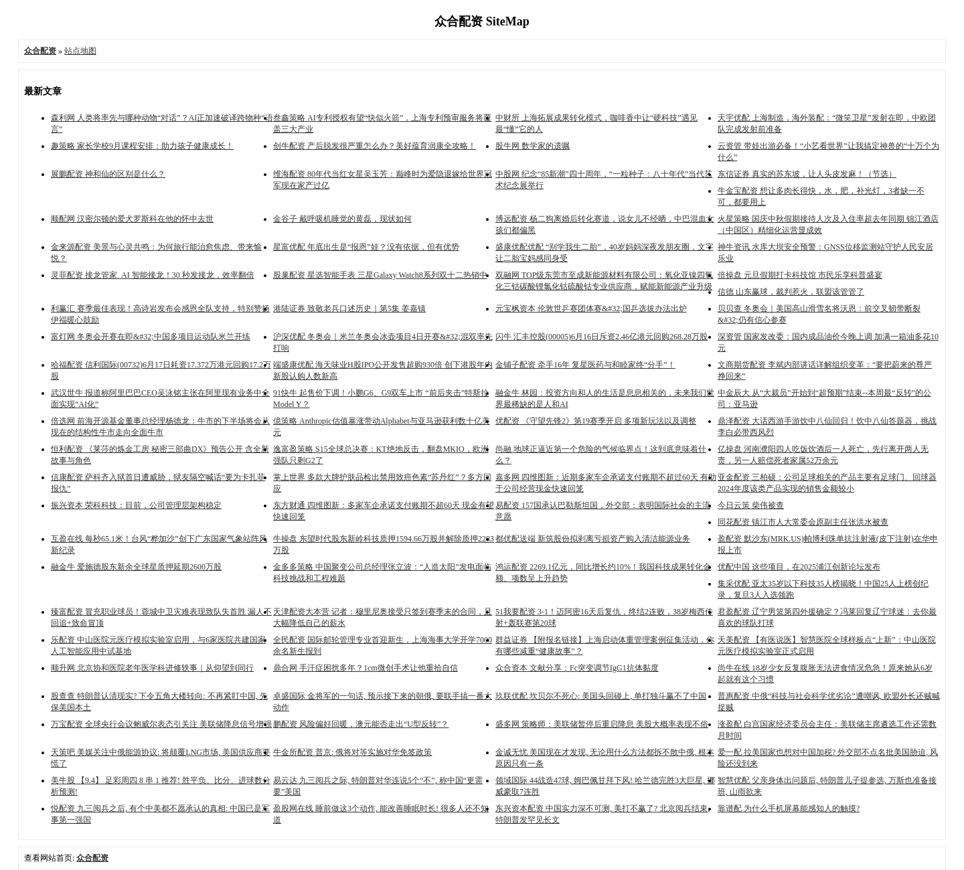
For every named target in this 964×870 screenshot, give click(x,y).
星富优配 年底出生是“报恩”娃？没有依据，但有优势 (366, 247)
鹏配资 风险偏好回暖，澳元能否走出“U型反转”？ (361, 724)
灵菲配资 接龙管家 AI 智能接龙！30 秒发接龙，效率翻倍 (152, 275)
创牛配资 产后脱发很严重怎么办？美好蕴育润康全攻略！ (374, 146)
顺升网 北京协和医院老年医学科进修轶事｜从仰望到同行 (152, 668)
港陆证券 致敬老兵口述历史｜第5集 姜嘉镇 (349, 308)
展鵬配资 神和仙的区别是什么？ (108, 174)
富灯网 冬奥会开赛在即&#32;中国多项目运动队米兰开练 (150, 336)
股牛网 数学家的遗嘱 (532, 146)
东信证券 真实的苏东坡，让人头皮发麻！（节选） (807, 174)
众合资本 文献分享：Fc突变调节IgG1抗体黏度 (577, 668)
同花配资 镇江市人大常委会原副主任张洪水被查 (803, 522)
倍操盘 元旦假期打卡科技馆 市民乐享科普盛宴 (800, 275)
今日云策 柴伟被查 (751, 505)
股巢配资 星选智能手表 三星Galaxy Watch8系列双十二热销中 (380, 275)
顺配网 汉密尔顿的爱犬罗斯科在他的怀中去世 (132, 219)
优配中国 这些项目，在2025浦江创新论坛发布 (799, 567)
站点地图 (80, 51)
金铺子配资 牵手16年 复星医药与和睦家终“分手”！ (585, 364)
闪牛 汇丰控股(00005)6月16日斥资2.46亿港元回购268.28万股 (601, 336)
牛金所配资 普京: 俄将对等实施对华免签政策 (352, 752)
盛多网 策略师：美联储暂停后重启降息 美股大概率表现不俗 (601, 724)
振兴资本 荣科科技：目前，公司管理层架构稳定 (136, 505)
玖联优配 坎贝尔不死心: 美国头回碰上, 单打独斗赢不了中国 (600, 696)
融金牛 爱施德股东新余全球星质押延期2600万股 (136, 567)
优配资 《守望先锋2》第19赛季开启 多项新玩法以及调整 (595, 421)
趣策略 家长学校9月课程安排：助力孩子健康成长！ (142, 146)
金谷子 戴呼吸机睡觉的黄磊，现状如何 (342, 219)
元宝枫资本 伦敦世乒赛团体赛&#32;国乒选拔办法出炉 (591, 308)
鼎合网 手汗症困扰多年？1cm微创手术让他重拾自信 (365, 668)
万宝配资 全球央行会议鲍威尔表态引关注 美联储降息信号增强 (161, 724)
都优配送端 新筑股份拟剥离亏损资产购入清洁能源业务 (592, 538)
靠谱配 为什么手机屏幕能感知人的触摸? (789, 808)
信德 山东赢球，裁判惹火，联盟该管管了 (791, 291)
